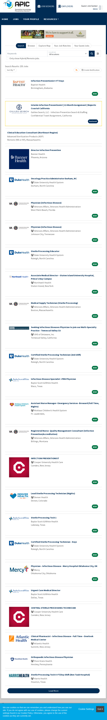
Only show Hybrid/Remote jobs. (24, 58)
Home (5, 19)
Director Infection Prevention (46, 150)
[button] (98, 54)
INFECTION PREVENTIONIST (45, 458)
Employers (66, 6)
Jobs (16, 19)
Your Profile (31, 19)
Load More (54, 690)
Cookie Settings (86, 709)
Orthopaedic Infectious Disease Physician (52, 657)
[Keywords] (26, 54)
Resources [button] (50, 19)
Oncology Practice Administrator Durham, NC (54, 178)
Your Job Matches (62, 45)
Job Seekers (46, 6)
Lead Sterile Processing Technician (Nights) (53, 493)
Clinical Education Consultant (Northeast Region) (32, 132)
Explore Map (44, 45)
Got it (100, 709)
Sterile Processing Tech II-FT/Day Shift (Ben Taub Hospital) (60, 674)
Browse (31, 45)
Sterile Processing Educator (45, 251)
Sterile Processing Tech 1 (43, 517)
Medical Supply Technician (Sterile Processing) (54, 303)
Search (21, 45)
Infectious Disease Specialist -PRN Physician (53, 379)
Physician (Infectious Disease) (46, 202)
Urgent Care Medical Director (45, 590)
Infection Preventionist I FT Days (47, 80)
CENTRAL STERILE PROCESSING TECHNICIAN (53, 607)
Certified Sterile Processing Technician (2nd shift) (56, 354)
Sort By (10, 70)
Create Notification (90, 70)
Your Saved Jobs (81, 45)
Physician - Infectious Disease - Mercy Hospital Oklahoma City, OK (64, 566)
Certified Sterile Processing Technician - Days (54, 541)
